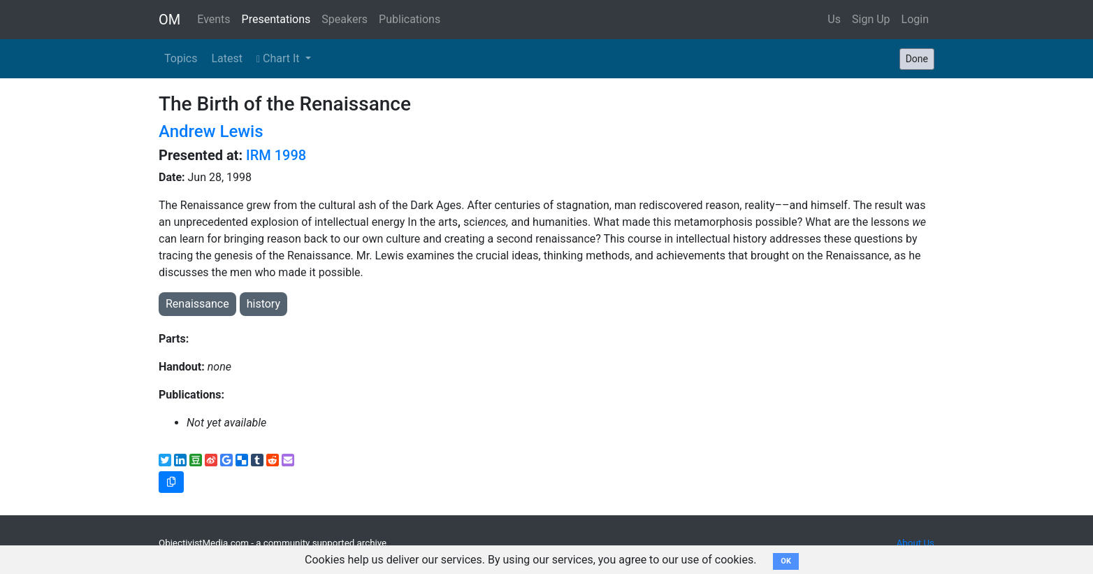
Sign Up (871, 19)
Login (915, 19)
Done (917, 58)
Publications (409, 19)
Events (213, 19)
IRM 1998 (276, 155)
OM (169, 19)
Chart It (279, 58)
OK (786, 561)
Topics (180, 58)
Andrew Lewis (211, 131)
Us (834, 19)
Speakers (344, 19)
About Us (915, 543)
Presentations (276, 19)
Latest (227, 58)
